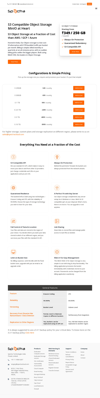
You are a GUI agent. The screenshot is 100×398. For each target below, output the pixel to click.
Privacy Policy (70, 360)
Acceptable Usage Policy (71, 366)
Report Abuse (70, 363)
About (82, 355)
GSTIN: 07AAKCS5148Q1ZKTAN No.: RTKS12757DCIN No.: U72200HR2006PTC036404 (18, 382)
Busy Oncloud (38, 377)
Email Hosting (38, 372)
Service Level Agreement (70, 371)
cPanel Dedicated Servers (54, 359)
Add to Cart (79, 88)
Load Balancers (39, 386)
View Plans (14, 62)
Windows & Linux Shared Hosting (54, 355)
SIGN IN (89, 4)
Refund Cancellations (70, 356)
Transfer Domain (54, 371)
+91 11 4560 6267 (12, 4)
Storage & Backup (39, 375)
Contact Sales (76, 4)
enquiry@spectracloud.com (25, 4)
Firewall (36, 389)
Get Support (83, 4)
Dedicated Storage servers (40, 357)
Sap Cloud (37, 383)
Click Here (29, 333)
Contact (83, 358)
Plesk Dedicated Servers (54, 364)
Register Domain (54, 368)
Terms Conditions (71, 352)
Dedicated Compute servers (39, 353)
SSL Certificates (39, 361)
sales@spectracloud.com (13, 134)
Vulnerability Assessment (38, 365)
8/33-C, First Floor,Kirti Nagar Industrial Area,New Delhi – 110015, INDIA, (18, 372)
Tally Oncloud (38, 380)
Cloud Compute (39, 369)
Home (82, 352)
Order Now (75, 52)
